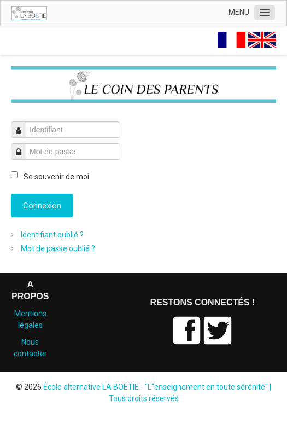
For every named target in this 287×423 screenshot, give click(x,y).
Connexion (42, 206)
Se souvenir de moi (56, 176)
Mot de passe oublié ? (57, 248)
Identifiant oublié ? (51, 234)
